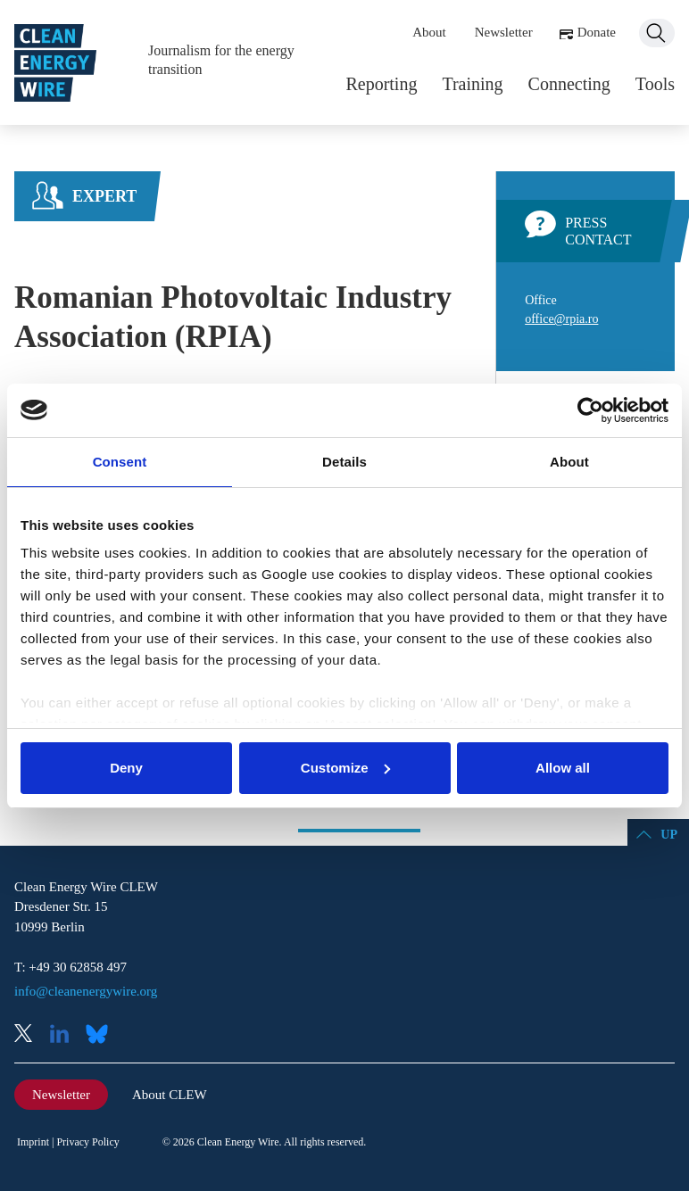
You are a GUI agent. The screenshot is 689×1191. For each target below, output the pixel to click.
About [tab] (569, 461)
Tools (655, 84)
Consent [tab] (120, 461)
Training (472, 84)
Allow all (562, 767)
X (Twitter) (30, 1035)
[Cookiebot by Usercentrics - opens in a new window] (590, 410)
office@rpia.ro (561, 319)
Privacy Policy (87, 1142)
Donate (596, 32)
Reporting (381, 84)
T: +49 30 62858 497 (70, 967)
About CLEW (169, 1095)
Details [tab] (344, 461)
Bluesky (102, 1035)
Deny (126, 767)
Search (657, 33)
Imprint (33, 1142)
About (429, 32)
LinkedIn (66, 1035)
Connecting (569, 84)
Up (668, 834)
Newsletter (504, 32)
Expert (104, 196)
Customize (345, 767)
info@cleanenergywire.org (85, 991)
